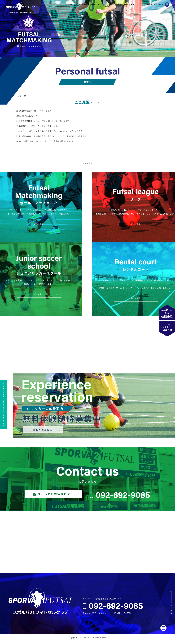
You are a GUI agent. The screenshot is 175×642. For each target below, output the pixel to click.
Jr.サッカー (100, 4)
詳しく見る (39, 224)
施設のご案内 (122, 4)
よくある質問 (147, 4)
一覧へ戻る (87, 163)
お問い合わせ (158, 4)
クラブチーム (111, 4)
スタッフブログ (135, 4)
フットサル (82, 4)
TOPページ (73, 4)
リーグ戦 (91, 4)
